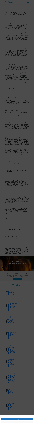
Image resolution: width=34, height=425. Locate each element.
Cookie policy (12, 423)
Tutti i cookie (17, 419)
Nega (17, 421)
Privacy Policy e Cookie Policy (19, 423)
